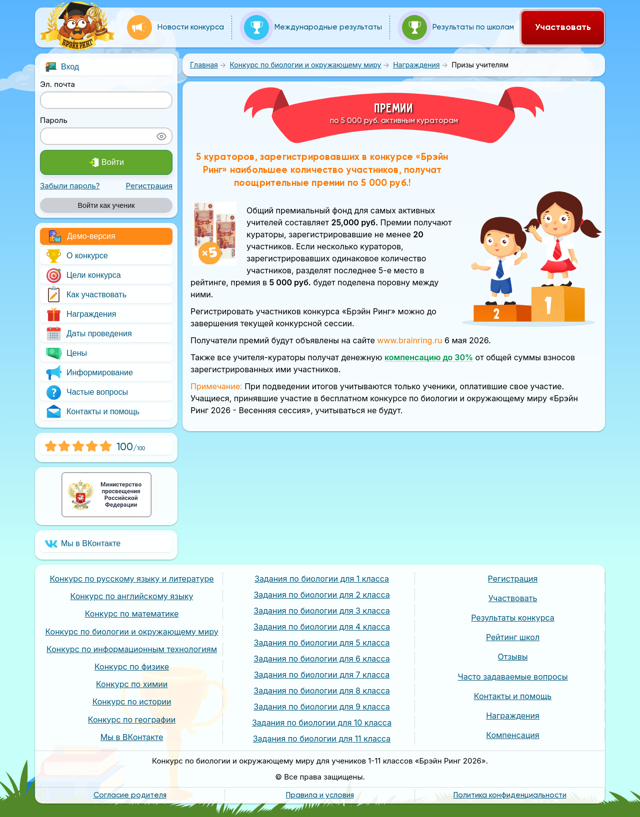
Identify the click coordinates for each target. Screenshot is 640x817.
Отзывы (513, 657)
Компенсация (512, 735)
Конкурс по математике (132, 614)
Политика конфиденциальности (510, 795)
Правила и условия (320, 795)
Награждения (80, 314)
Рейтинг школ (513, 637)
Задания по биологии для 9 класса (322, 707)
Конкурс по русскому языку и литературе (132, 579)
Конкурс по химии (132, 684)
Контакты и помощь (92, 411)
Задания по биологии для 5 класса (322, 643)
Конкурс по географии (132, 720)
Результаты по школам (458, 27)
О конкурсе (76, 255)
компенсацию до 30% (428, 357)
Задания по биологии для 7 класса (322, 675)
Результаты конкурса (512, 618)
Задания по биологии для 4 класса (322, 627)
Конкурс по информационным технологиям (131, 649)
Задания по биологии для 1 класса (321, 579)
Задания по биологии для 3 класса (322, 611)
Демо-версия (82, 236)
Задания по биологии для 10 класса (322, 723)
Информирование (89, 372)
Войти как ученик (106, 205)
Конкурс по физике (131, 667)
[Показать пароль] (162, 136)
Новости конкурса (175, 27)
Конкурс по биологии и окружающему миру (131, 632)
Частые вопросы (86, 392)
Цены (66, 353)
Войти (106, 162)
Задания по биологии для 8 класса (322, 691)
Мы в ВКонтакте (82, 544)
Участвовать (563, 27)
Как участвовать (85, 294)
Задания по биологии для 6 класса (322, 659)
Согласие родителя (130, 795)
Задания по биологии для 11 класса (322, 739)
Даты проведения (88, 333)
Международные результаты (313, 27)
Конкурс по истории (132, 702)
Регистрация (149, 185)
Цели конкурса (83, 275)
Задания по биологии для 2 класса (322, 595)
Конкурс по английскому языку (132, 596)
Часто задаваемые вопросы (513, 677)
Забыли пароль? (70, 185)
